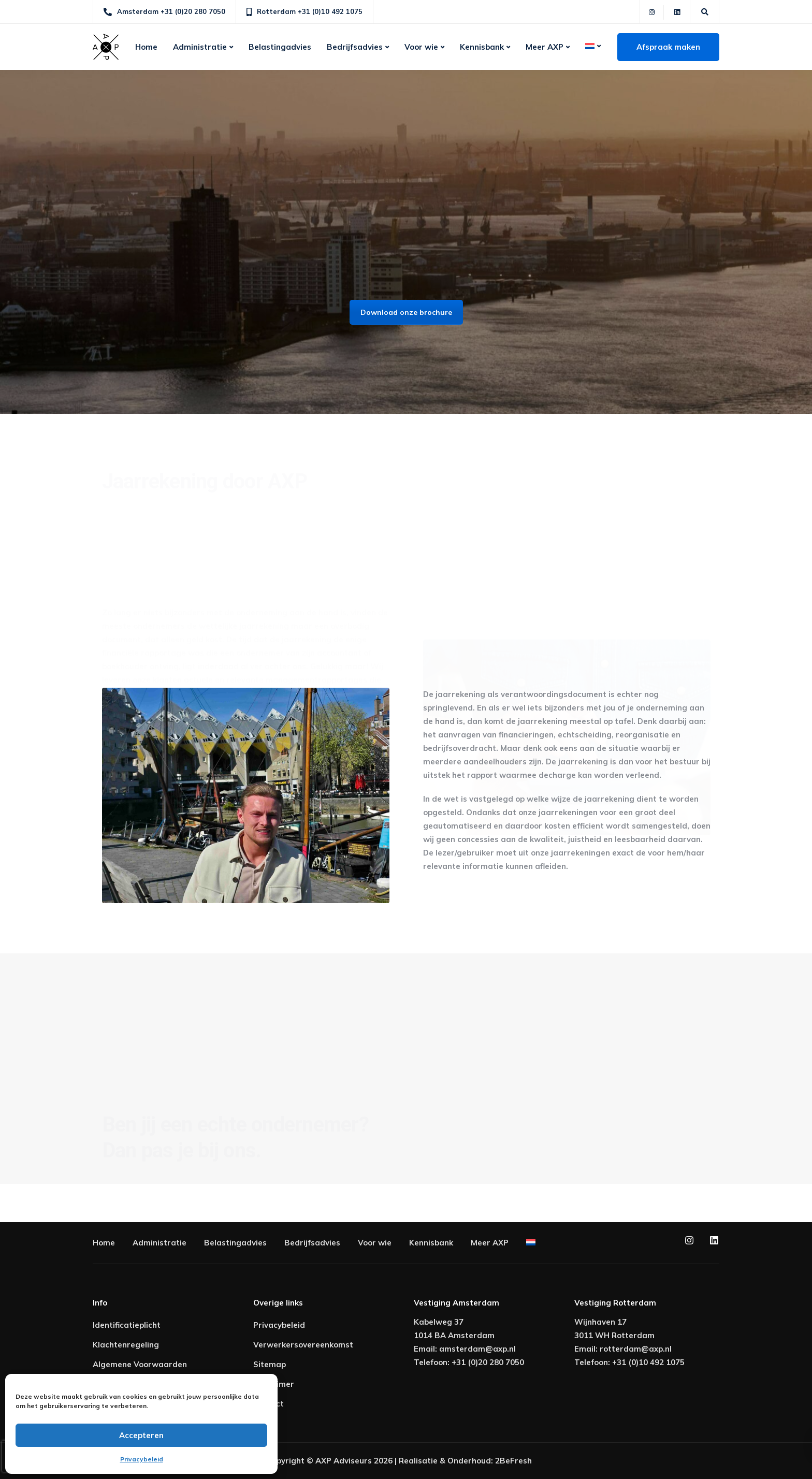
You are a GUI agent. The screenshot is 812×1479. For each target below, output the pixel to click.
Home (146, 47)
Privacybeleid (141, 1459)
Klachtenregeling (126, 1345)
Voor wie (421, 47)
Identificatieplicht (127, 1325)
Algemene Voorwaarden (140, 1364)
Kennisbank (482, 47)
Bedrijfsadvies (355, 47)
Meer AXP (544, 47)
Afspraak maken (668, 47)
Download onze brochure (406, 312)
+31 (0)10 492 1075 (648, 1362)
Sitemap (269, 1364)
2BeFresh (513, 1461)
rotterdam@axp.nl (636, 1349)
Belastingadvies (280, 47)
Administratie (200, 47)
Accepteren (141, 1435)
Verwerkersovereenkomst (303, 1345)
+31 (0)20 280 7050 (488, 1362)
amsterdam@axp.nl (477, 1349)
